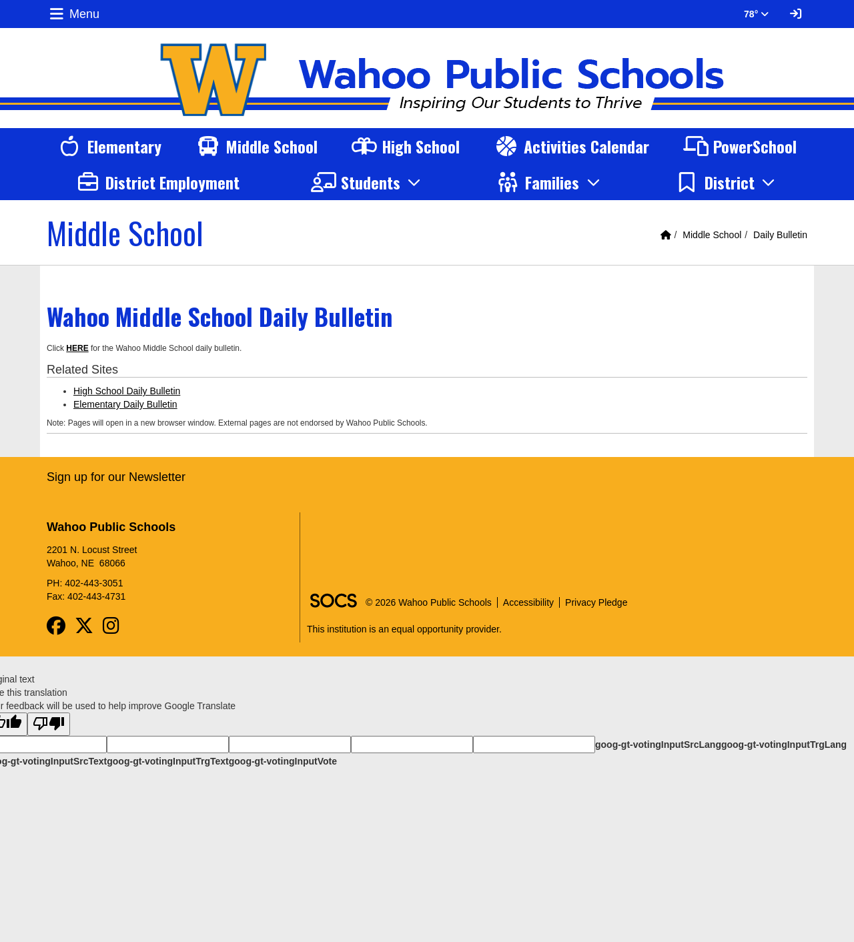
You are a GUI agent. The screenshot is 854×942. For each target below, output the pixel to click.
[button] (368, 182)
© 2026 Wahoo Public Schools (429, 602)
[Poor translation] (48, 724)
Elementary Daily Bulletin (125, 404)
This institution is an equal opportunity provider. (404, 629)
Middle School (712, 234)
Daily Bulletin (780, 234)
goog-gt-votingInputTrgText (167, 761)
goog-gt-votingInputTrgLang (784, 744)
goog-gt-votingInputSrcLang (658, 744)
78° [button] (756, 14)
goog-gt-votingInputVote (283, 761)
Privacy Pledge (596, 602)
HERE (77, 348)
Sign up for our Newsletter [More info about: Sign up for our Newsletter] (116, 477)
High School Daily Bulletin (126, 391)
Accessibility (528, 602)
